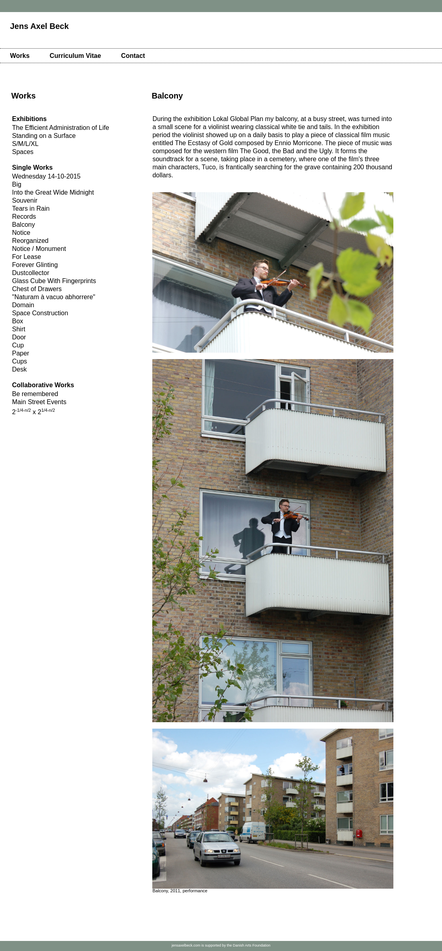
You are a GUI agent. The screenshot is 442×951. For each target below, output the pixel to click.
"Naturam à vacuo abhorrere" (53, 297)
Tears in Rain (30, 208)
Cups (19, 361)
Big (16, 184)
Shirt (18, 329)
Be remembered (35, 393)
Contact (133, 55)
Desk (19, 369)
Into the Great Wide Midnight (53, 192)
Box (17, 321)
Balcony (23, 224)
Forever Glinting (35, 264)
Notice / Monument (39, 248)
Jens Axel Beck (39, 26)
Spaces (22, 151)
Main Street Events (39, 401)
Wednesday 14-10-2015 (46, 176)
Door (19, 337)
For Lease (26, 256)
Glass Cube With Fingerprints (54, 280)
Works (20, 55)
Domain (23, 305)
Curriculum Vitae (75, 55)
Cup (18, 345)
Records (24, 216)
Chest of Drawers (37, 289)
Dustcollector (30, 272)
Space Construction (40, 313)
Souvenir (24, 200)
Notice (21, 232)
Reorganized (30, 240)
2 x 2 (33, 412)
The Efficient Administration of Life (60, 127)
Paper (20, 353)
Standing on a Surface (44, 135)
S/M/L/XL (25, 143)
